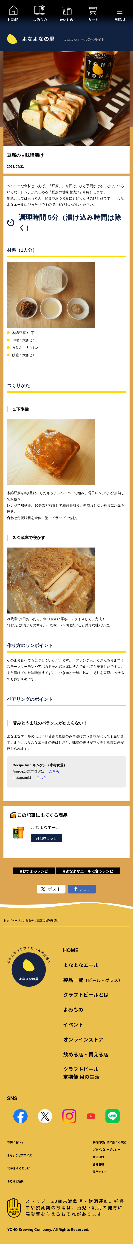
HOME (70, 950)
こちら (54, 771)
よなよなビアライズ (19, 1155)
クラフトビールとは (86, 994)
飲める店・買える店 (85, 1054)
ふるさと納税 (15, 1181)
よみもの (28, 920)
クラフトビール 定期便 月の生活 (81, 1072)
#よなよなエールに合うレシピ (88, 871)
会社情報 (98, 1164)
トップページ (11, 920)
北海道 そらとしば (18, 1168)
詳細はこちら (46, 838)
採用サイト (100, 1171)
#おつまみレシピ (34, 871)
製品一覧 (93, 979)
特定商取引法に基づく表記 (109, 1142)
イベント (73, 1024)
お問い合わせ (15, 1142)
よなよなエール (81, 964)
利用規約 (98, 1157)
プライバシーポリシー (106, 1149)
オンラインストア (83, 1039)
